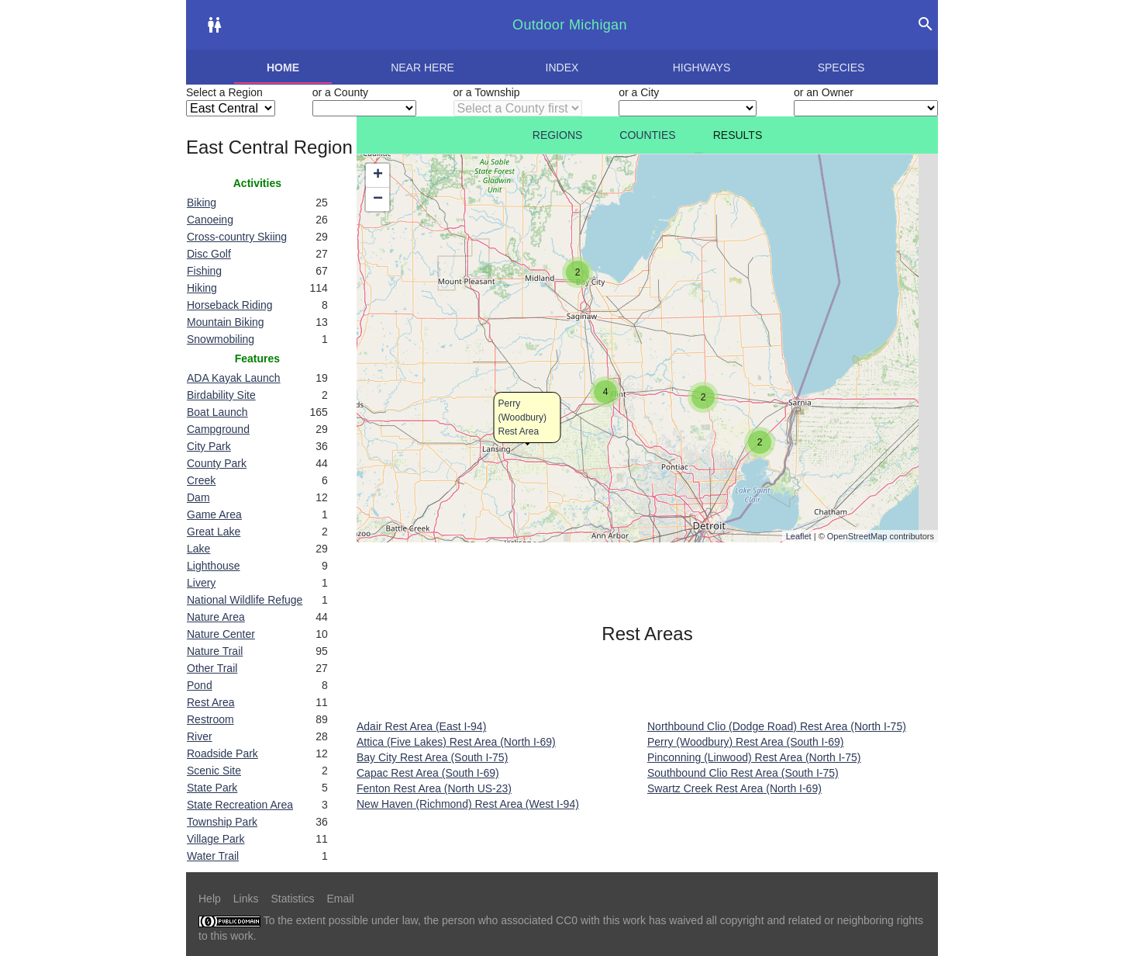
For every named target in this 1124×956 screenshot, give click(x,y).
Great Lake (213, 531)
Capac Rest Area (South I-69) (428, 773)
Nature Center (221, 634)
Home (283, 67)
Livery (201, 583)
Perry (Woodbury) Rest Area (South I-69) (745, 742)
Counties (647, 135)
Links (246, 898)
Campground (218, 429)
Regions (558, 135)
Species (841, 67)
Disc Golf (209, 254)
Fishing (204, 271)
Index (562, 67)
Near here (422, 67)
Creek (201, 480)
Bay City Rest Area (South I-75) (432, 757)
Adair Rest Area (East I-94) (421, 726)
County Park (217, 463)
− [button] (378, 199)
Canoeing (210, 219)
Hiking (202, 288)
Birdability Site (221, 395)
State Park (212, 787)
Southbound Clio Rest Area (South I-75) (743, 773)
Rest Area (210, 702)
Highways (702, 67)
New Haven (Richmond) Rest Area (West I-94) (468, 804)
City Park (209, 446)
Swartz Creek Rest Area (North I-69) (734, 788)
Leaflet (799, 536)
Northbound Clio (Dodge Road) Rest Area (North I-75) (776, 726)
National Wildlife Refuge (244, 600)
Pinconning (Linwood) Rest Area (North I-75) (753, 757)
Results (738, 135)
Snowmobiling (220, 339)
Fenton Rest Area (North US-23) (434, 788)
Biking (201, 202)
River (199, 736)
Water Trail (213, 856)
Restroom (210, 719)
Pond (199, 685)
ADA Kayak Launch (234, 378)
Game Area (214, 514)
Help (209, 898)
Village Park (215, 839)
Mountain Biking (225, 322)
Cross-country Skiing (237, 236)
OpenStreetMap (857, 536)
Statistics (292, 898)
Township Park (222, 822)
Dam (198, 497)
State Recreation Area (240, 804)
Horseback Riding (230, 305)
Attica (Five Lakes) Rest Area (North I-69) (456, 742)
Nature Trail (215, 651)
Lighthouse (213, 565)
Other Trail (212, 668)
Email (340, 898)
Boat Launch (217, 412)
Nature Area (216, 617)
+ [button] (378, 175)
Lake (198, 548)
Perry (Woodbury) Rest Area (522, 417)
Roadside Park (222, 753)
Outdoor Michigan (569, 25)
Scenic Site (214, 770)
